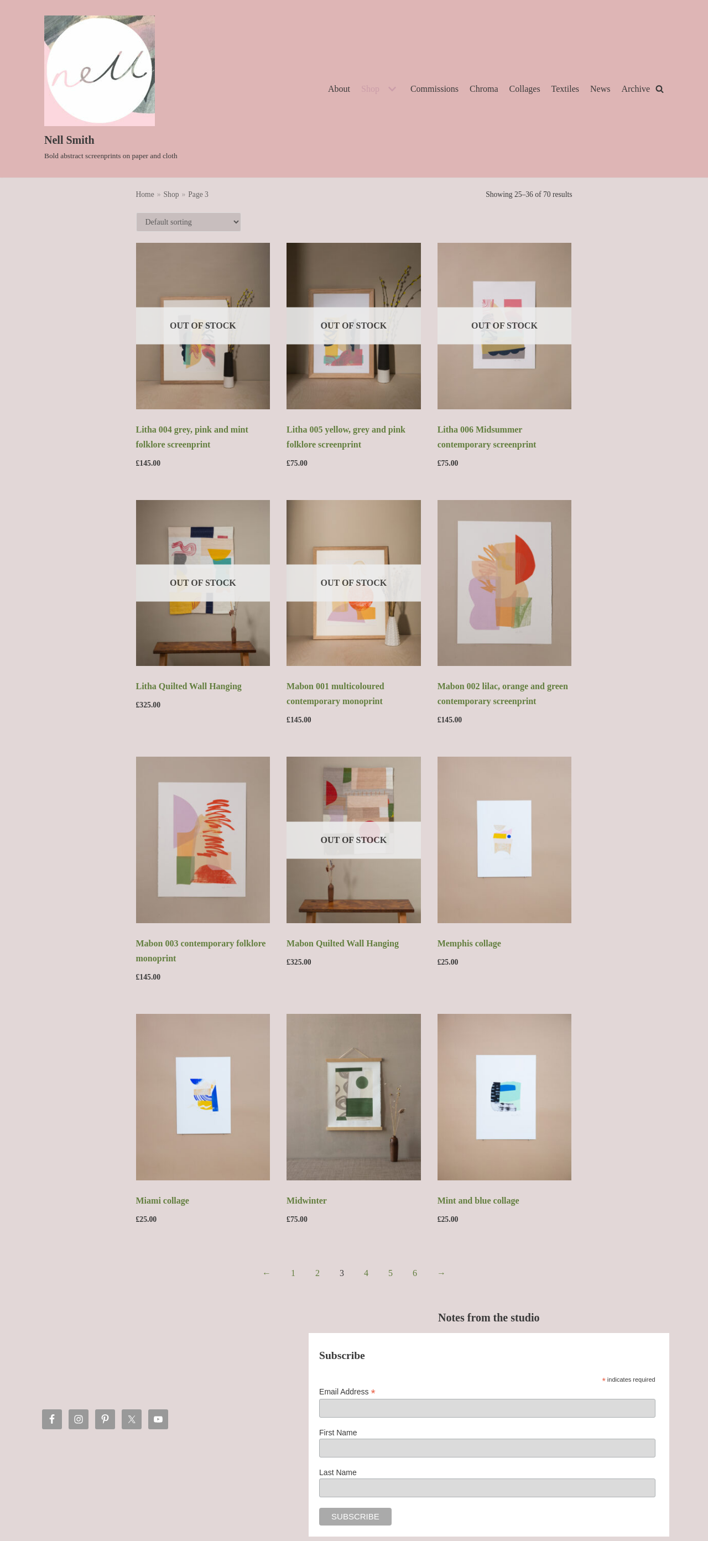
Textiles (565, 88)
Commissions (434, 88)
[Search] (659, 89)
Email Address (347, 1392)
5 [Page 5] (390, 1273)
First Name (338, 1432)
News (600, 88)
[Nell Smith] (111, 88)
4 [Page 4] (366, 1273)
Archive (635, 88)
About (339, 88)
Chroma (484, 88)
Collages (524, 88)
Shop (171, 194)
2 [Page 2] (317, 1273)
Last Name (338, 1472)
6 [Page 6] (415, 1273)
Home (145, 194)
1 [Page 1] (293, 1273)
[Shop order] (188, 222)
